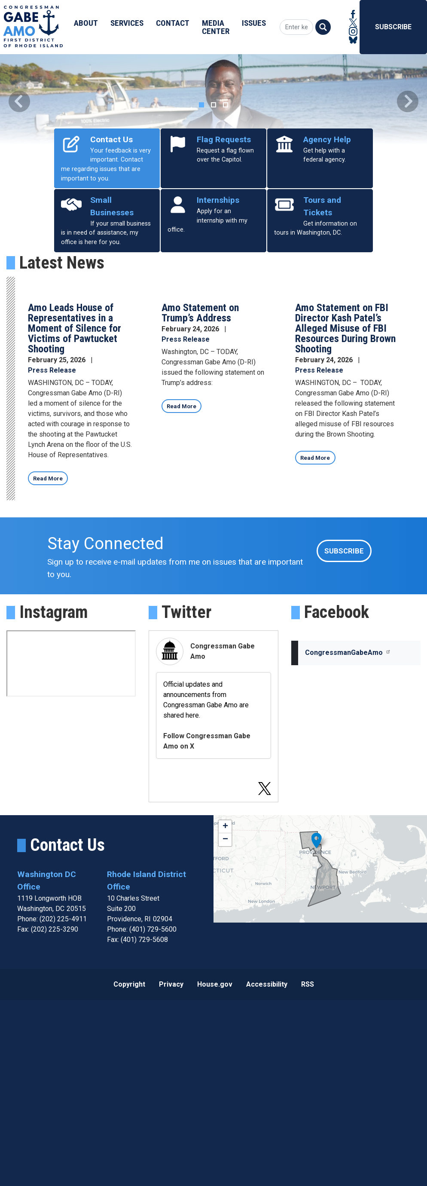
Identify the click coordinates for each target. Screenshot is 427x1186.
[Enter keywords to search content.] (295, 27)
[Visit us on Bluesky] (353, 40)
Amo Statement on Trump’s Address (200, 493)
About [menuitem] (86, 23)
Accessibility (266, 1170)
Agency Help (327, 320)
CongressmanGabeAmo (348, 838)
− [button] (225, 1025)
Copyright (129, 1170)
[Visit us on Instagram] (353, 31)
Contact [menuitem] (172, 23)
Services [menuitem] (126, 23)
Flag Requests (224, 320)
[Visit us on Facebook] (353, 14)
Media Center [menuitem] (215, 27)
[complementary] (320, 1055)
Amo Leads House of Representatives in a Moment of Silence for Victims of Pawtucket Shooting (74, 508)
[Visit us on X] (353, 22)
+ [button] (225, 1012)
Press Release (52, 551)
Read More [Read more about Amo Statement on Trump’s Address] (185, 589)
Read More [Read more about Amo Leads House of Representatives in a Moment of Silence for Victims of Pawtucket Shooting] (52, 661)
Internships (218, 380)
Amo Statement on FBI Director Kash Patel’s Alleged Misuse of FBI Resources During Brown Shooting (345, 508)
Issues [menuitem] (254, 23)
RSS (307, 1170)
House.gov (214, 1170)
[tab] (201, 285)
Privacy (171, 1170)
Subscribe (393, 27)
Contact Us (111, 320)
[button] (19, 191)
